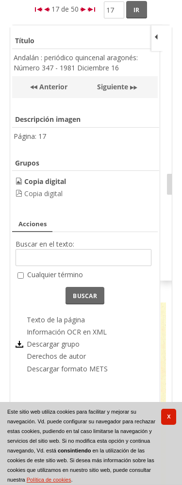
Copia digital (43, 193)
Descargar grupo (53, 344)
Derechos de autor (56, 356)
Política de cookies (49, 480)
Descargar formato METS (67, 368)
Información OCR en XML (67, 331)
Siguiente (112, 86)
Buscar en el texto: (45, 244)
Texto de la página (56, 319)
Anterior (52, 86)
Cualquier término (55, 274)
